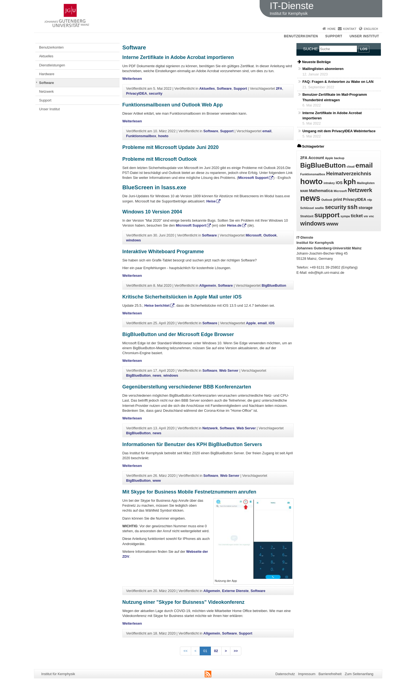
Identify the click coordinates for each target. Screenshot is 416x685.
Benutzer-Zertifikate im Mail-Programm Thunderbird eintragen (334, 97)
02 (216, 651)
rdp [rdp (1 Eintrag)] (369, 199)
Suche (310, 48)
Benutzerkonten (301, 36)
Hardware (46, 74)
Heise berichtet (156, 305)
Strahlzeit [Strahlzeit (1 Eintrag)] (306, 216)
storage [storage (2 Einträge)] (365, 207)
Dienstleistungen (52, 65)
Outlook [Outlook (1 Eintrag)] (326, 199)
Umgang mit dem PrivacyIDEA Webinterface (339, 131)
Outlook (269, 235)
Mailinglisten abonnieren (323, 69)
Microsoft (254, 235)
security (155, 93)
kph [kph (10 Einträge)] (350, 181)
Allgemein (207, 285)
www (156, 480)
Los (363, 49)
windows (133, 240)
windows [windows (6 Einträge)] (313, 223)
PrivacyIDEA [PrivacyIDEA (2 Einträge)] (354, 199)
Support (333, 36)
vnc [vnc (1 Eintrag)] (371, 216)
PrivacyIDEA (136, 93)
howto (163, 136)
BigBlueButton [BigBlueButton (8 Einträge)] (323, 165)
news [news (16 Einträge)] (310, 197)
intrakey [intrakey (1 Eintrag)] (329, 183)
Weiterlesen (132, 79)
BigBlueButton (274, 285)
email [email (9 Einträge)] (364, 165)
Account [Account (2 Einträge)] (316, 158)
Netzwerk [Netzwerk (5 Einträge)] (360, 190)
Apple (251, 323)
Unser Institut (364, 36)
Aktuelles (46, 56)
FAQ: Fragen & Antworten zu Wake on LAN (337, 82)
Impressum (306, 674)
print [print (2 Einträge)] (337, 199)
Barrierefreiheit (330, 674)
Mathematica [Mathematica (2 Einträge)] (321, 190)
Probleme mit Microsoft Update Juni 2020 (170, 147)
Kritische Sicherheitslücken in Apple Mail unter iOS (182, 297)
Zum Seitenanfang (359, 674)
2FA (279, 88)
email (266, 131)
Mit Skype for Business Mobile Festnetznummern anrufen (189, 492)
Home (331, 28)
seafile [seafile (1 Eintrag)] (319, 208)
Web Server (228, 370)
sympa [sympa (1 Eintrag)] (345, 216)
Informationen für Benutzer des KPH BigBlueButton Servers (192, 444)
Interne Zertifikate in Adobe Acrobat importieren (178, 57)
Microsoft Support (253, 178)
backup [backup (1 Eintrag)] (339, 158)
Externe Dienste (235, 591)
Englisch (371, 28)
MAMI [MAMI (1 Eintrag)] (304, 191)
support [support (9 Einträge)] (326, 215)
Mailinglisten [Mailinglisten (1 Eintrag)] (366, 183)
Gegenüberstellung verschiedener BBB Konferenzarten (186, 387)
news (156, 375)
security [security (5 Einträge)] (335, 207)
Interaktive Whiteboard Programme (163, 251)
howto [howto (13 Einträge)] (311, 181)
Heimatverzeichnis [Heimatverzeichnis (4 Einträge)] (348, 173)
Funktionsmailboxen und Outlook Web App (172, 105)
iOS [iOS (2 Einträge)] (339, 183)
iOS (272, 323)
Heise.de (234, 225)
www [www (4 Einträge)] (332, 224)
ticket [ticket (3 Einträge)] (357, 215)
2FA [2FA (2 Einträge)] (303, 158)
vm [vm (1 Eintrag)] (366, 216)
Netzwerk (46, 91)
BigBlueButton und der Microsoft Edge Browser (178, 334)
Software (46, 83)
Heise (211, 201)
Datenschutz (285, 674)
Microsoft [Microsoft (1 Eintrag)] (340, 191)
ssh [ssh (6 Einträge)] (352, 207)
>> (236, 651)
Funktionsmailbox (141, 136)
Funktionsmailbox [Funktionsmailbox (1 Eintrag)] (312, 174)
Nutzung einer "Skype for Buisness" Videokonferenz (183, 602)
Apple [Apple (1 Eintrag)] (329, 158)
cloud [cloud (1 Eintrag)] (350, 166)
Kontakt (349, 28)
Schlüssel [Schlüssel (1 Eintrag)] (307, 208)
